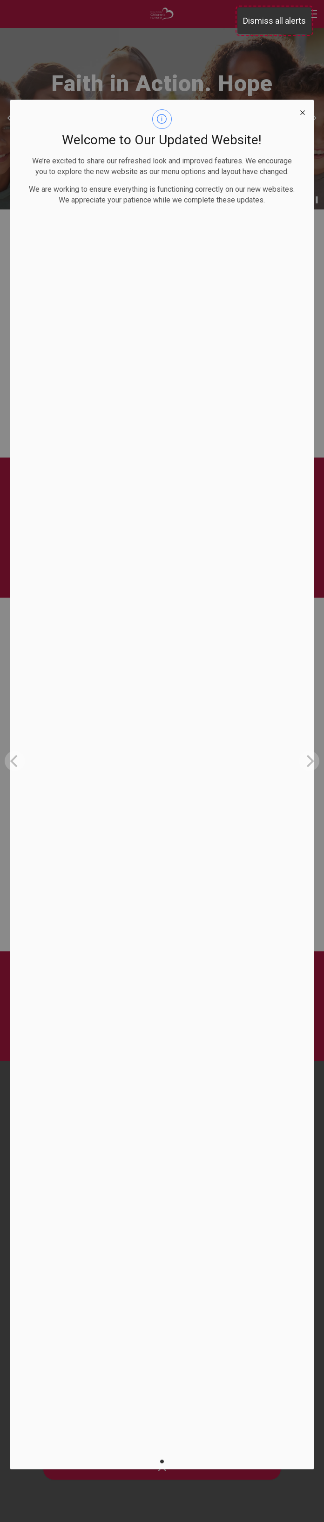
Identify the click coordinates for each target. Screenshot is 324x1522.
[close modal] (302, 111)
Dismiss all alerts (274, 21)
